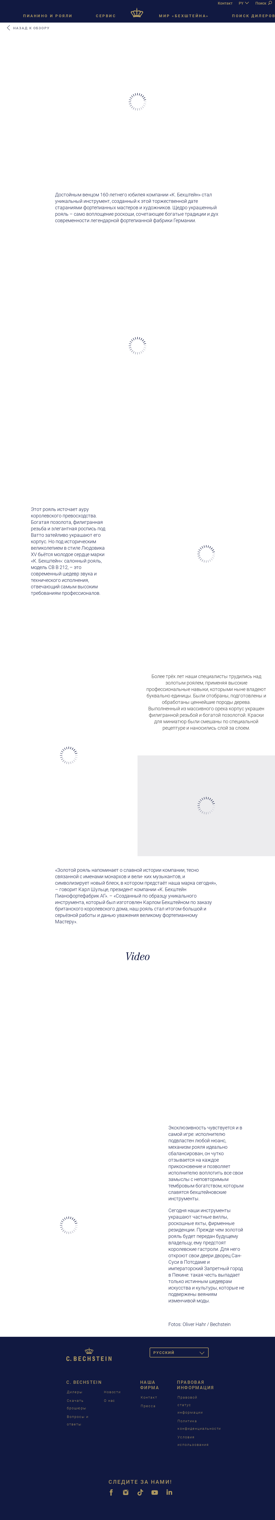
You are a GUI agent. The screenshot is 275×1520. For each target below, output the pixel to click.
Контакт (225, 3)
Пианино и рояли (48, 16)
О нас (109, 1401)
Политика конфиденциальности (199, 1425)
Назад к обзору (28, 28)
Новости (112, 1392)
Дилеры (75, 1392)
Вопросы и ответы (78, 1420)
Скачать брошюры (76, 1404)
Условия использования (193, 1441)
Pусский (181, 1353)
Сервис (106, 16)
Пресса (148, 1406)
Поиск (263, 3)
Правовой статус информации (190, 1404)
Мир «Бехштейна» (184, 16)
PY (241, 3)
